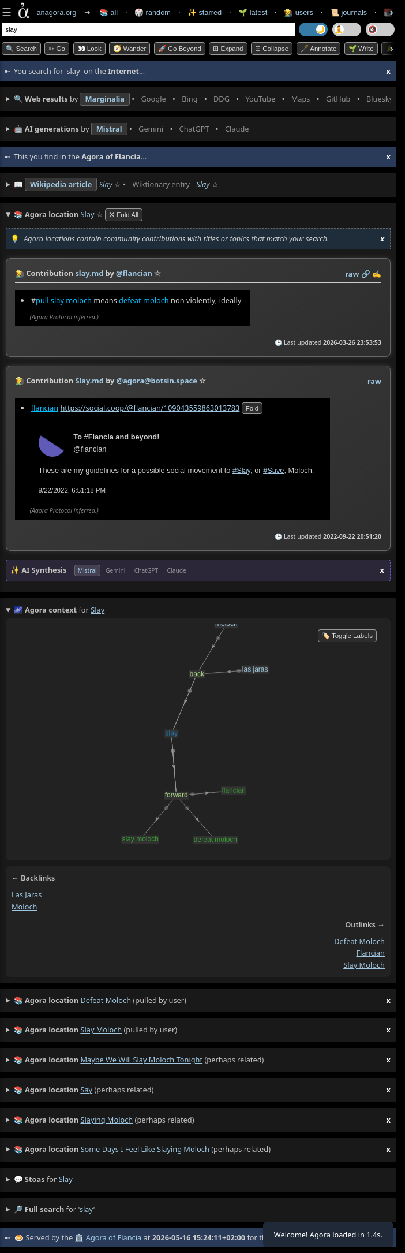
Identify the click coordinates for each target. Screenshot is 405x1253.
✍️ (376, 273)
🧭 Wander (129, 48)
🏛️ (79, 1237)
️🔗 (365, 273)
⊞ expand (228, 48)
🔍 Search (21, 48)
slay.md (89, 273)
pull (42, 299)
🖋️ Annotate (319, 48)
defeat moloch (144, 299)
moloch (24, 906)
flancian (44, 407)
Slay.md (89, 380)
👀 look (89, 48)
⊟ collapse (271, 48)
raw (352, 273)
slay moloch (71, 299)
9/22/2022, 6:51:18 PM (72, 489)
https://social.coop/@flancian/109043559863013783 (149, 407)
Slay (105, 184)
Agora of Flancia (113, 1237)
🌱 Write (361, 48)
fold (252, 407)
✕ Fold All (123, 214)
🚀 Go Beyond (179, 48)
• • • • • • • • (202, 99)
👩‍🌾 (19, 273)
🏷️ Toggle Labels (347, 635)
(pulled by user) (202, 1000)
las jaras (27, 894)
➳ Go (56, 48)
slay (66, 1179)
